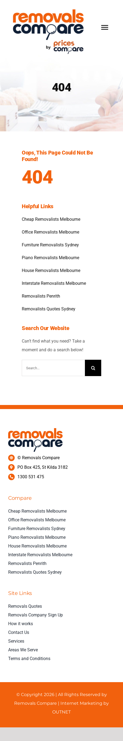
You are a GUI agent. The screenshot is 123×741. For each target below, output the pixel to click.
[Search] (93, 368)
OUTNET (61, 712)
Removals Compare (36, 703)
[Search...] (53, 368)
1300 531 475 (30, 476)
